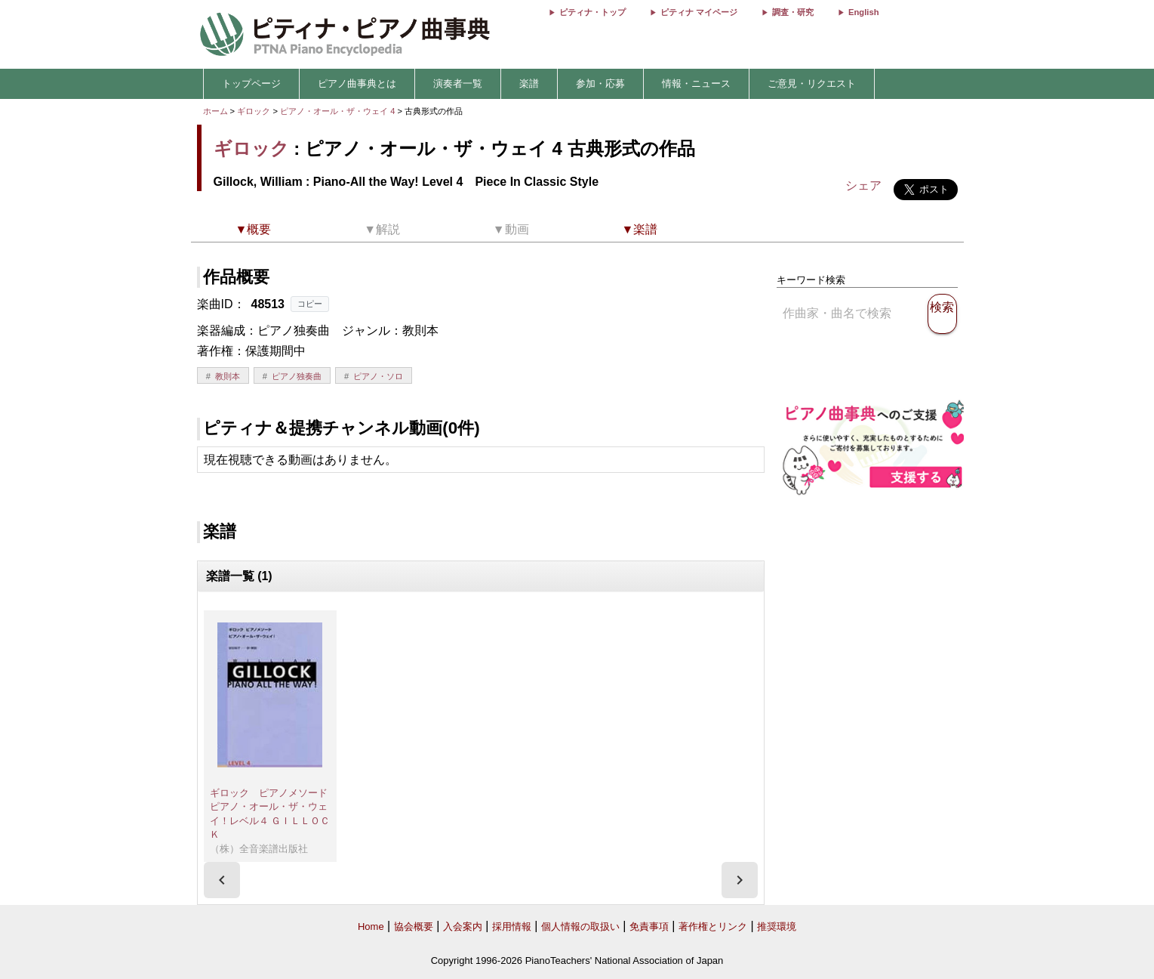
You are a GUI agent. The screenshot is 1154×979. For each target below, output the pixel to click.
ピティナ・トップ (592, 12)
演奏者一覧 (457, 83)
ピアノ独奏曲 (297, 376)
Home (371, 926)
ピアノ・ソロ (378, 376)
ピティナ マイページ (698, 12)
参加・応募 (600, 83)
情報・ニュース (696, 83)
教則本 (227, 376)
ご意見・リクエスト (812, 83)
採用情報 (511, 926)
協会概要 (413, 926)
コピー (309, 303)
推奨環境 (776, 926)
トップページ (251, 83)
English (863, 12)
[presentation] (222, 880)
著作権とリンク (713, 926)
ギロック (253, 111)
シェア (863, 185)
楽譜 (529, 83)
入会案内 (462, 926)
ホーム (215, 111)
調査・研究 (793, 12)
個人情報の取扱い (580, 926)
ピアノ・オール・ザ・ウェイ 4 (338, 111)
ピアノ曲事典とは (357, 83)
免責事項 (649, 926)
